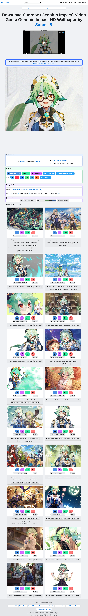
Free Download (14, 173)
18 (65, 279)
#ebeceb (43, 200)
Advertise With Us (60, 605)
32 (27, 232)
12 (65, 354)
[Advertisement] (44, 142)
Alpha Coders (5, 2)
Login (79, 2)
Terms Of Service (32, 605)
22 (27, 279)
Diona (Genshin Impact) (20, 518)
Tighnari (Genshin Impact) (33, 477)
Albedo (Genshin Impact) (52, 242)
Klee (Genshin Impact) (25, 247)
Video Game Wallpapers (43, 8)
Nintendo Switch (53, 193)
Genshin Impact (37, 189)
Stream (35, 193)
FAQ (16, 605)
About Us (10, 605)
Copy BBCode (45, 177)
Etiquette (51, 605)
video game (29, 189)
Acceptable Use (43, 605)
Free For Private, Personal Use (59, 160)
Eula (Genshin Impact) (20, 477)
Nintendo (21, 193)
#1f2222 (50, 200)
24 (65, 232)
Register (84, 2)
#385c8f (54, 200)
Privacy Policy (22, 605)
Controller (26, 193)
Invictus (37, 161)
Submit (65, 2)
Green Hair (33, 399)
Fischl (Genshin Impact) (31, 521)
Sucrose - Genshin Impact (58, 8)
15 (65, 318)
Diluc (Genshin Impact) (19, 245)
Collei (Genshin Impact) (34, 438)
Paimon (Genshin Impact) (71, 239)
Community (73, 2)
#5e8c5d (47, 200)
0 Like (26, 173)
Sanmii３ (44, 24)
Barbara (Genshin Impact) (31, 242)
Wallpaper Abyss (30, 8)
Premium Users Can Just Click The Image (44, 63)
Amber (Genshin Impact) (31, 245)
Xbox (31, 193)
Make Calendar (49, 173)
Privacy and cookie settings (44, 609)
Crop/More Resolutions (65, 173)
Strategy (60, 193)
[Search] (40, 2)
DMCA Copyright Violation (73, 605)
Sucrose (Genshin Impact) (18, 189)
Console (46, 193)
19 (27, 318)
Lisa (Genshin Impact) (20, 239)
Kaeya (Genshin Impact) (18, 242)
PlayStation (14, 193)
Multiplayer (41, 193)
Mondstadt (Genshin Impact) (58, 286)
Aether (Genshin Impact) (65, 242)
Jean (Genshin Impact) (13, 247)
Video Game (21, 250)
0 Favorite (36, 173)
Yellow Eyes (27, 399)
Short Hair (20, 399)
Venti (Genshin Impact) (37, 247)
